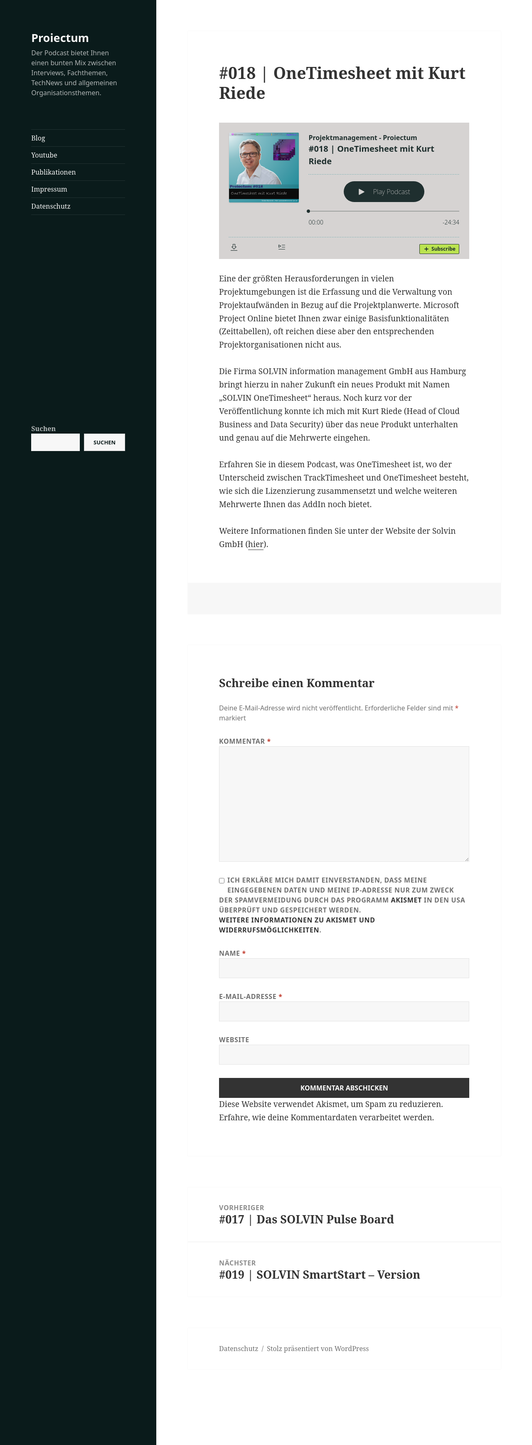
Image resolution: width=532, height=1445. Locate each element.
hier (256, 544)
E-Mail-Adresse (250, 996)
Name (232, 953)
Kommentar (245, 741)
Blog (38, 138)
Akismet (406, 900)
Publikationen (53, 172)
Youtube (44, 155)
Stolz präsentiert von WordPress (318, 1348)
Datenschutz (50, 206)
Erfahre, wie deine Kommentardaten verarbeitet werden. (326, 1117)
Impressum (49, 189)
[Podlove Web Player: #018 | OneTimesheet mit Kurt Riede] (344, 191)
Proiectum (60, 37)
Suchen (43, 428)
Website (234, 1039)
